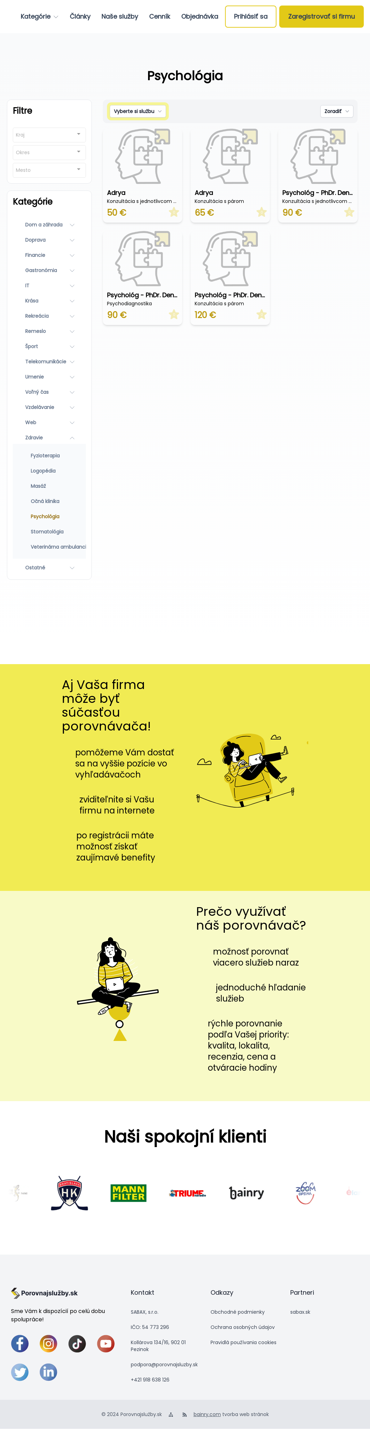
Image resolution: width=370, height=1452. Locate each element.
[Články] (80, 16)
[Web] (49, 422)
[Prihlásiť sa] (250, 17)
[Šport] (49, 346)
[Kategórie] (40, 16)
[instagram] (48, 1343)
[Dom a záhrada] (49, 224)
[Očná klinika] (49, 501)
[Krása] (49, 301)
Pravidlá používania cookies (243, 1342)
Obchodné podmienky (238, 1312)
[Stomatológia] (49, 531)
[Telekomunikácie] (49, 361)
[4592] (315, 1193)
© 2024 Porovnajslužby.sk (131, 1414)
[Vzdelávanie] (49, 407)
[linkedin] (48, 1372)
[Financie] (49, 255)
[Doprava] (49, 240)
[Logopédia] (49, 471)
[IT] (49, 285)
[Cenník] (159, 16)
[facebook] (20, 1343)
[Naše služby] (119, 16)
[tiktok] (77, 1343)
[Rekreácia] (49, 316)
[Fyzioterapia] (49, 455)
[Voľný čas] (49, 392)
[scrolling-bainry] (256, 1193)
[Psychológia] (49, 516)
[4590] (138, 1193)
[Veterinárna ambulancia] (49, 547)
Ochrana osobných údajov (243, 1327)
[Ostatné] (49, 567)
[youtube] (106, 1343)
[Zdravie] (49, 437)
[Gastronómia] (49, 270)
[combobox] (49, 135)
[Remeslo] (49, 331)
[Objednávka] (199, 16)
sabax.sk (300, 1312)
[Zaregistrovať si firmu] (321, 17)
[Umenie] (49, 377)
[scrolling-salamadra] (20, 1193)
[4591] (197, 1193)
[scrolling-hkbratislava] (79, 1193)
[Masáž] (49, 486)
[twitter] (20, 1372)
